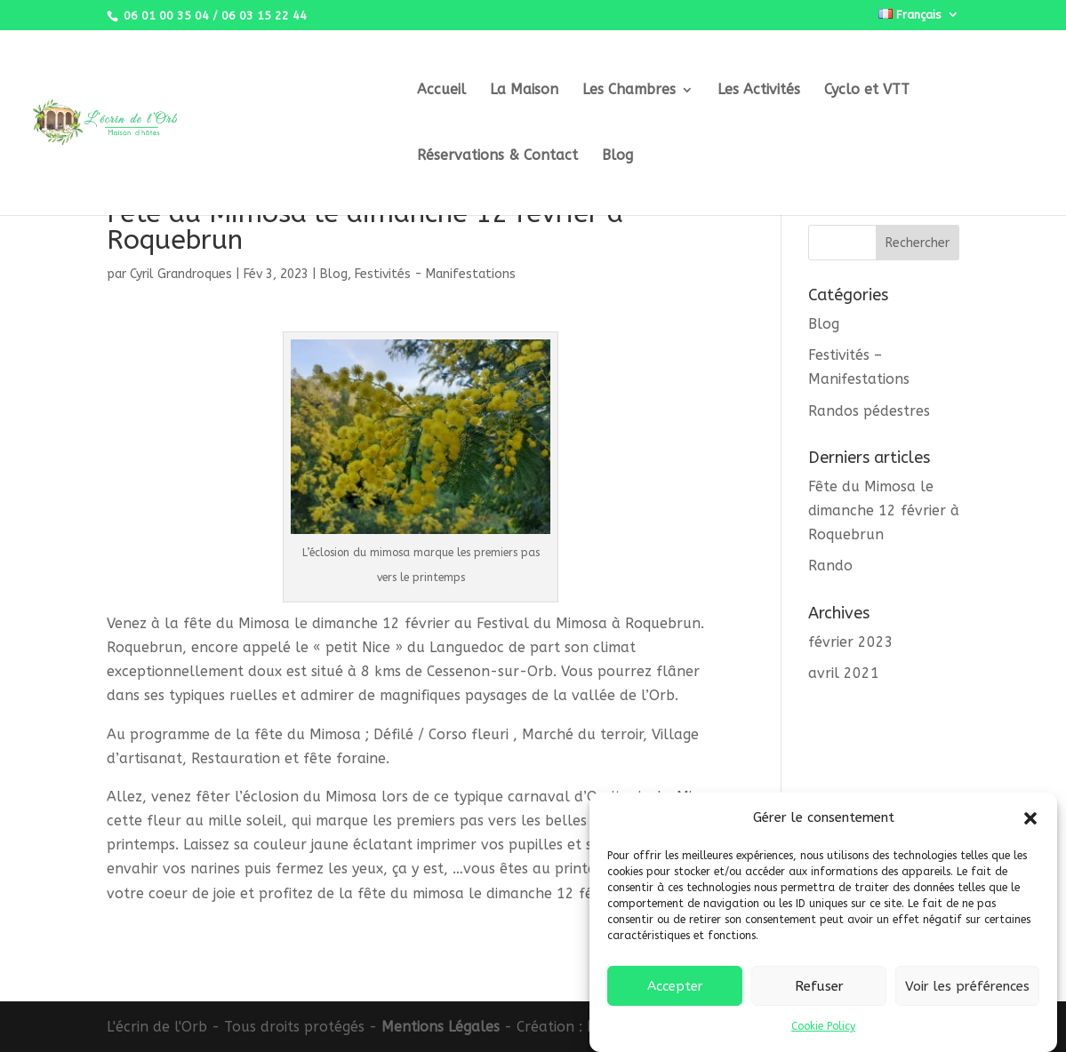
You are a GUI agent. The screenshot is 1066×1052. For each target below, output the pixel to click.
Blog (617, 156)
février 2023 (851, 642)
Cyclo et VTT (867, 91)
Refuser (819, 994)
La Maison (524, 91)
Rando (830, 565)
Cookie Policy (823, 1035)
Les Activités (758, 91)
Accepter (675, 994)
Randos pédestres (869, 410)
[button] (1030, 826)
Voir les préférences (967, 994)
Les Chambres (629, 91)
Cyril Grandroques (181, 274)
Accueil (441, 91)
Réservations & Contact (497, 156)
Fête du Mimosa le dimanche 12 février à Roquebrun (883, 510)
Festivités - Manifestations (435, 274)
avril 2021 (843, 673)
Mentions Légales (440, 1026)
